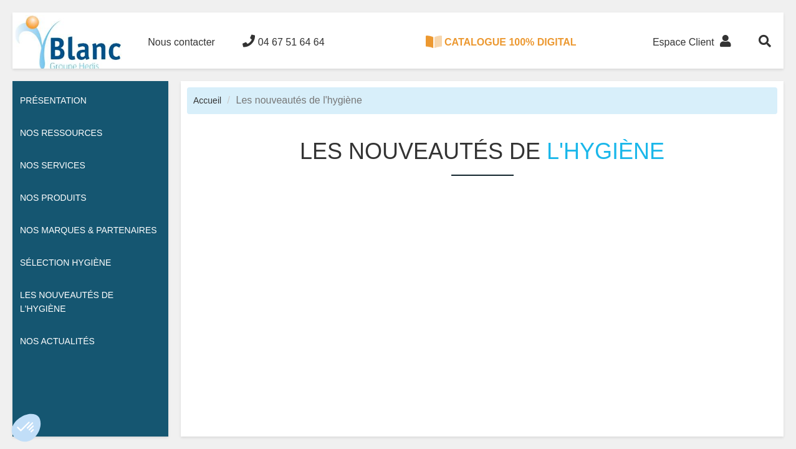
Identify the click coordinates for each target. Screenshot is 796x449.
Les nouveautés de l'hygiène (66, 302)
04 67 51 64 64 (283, 41)
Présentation (53, 100)
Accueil (207, 100)
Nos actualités (57, 341)
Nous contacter (181, 42)
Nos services (52, 165)
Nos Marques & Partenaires (88, 230)
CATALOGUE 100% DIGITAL (501, 42)
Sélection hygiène (65, 263)
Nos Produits (53, 198)
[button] (26, 428)
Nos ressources (61, 133)
